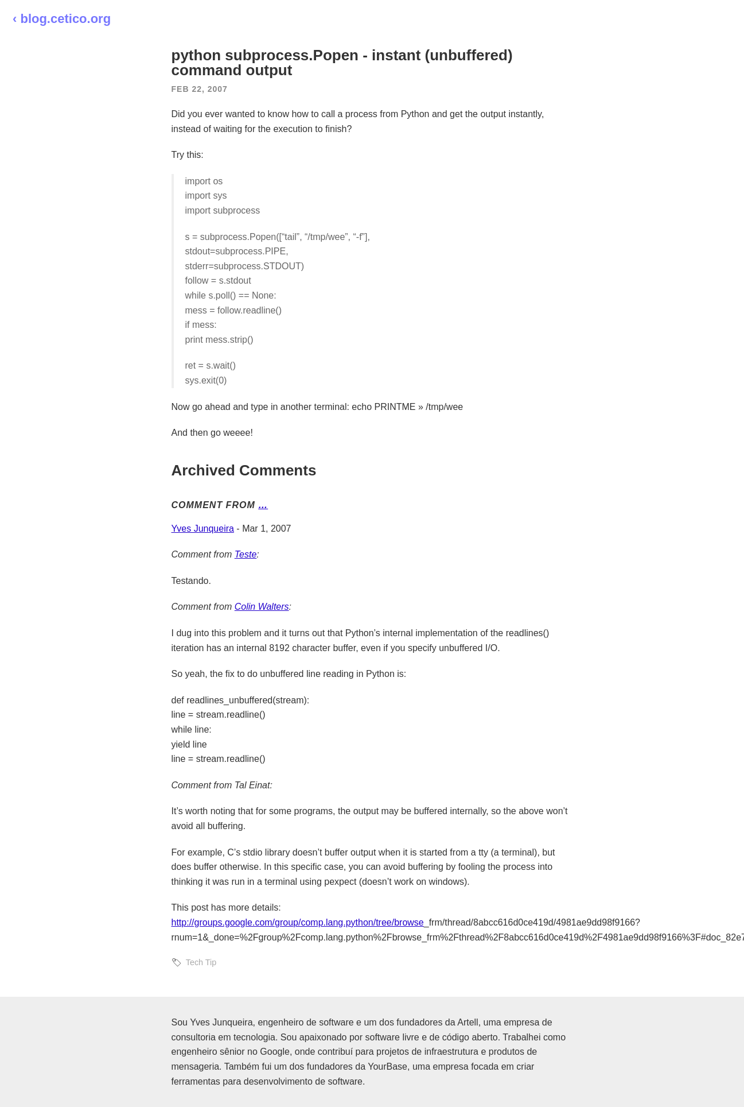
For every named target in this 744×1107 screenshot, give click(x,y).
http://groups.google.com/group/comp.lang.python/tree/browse (298, 922)
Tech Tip (201, 962)
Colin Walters (262, 606)
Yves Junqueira (203, 528)
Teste (246, 554)
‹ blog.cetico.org (62, 18)
